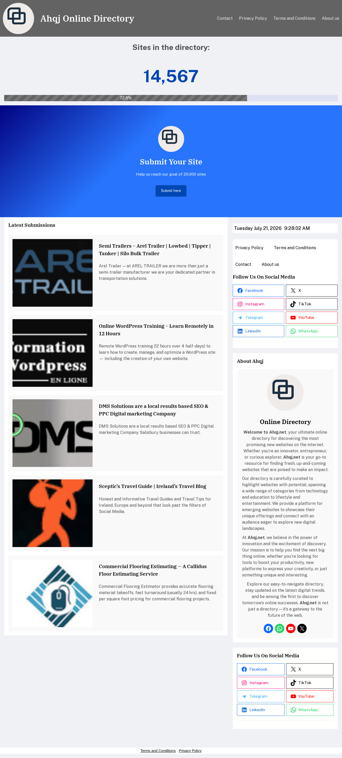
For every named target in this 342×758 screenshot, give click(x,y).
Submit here (171, 191)
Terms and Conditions (158, 751)
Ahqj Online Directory (87, 18)
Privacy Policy (190, 751)
